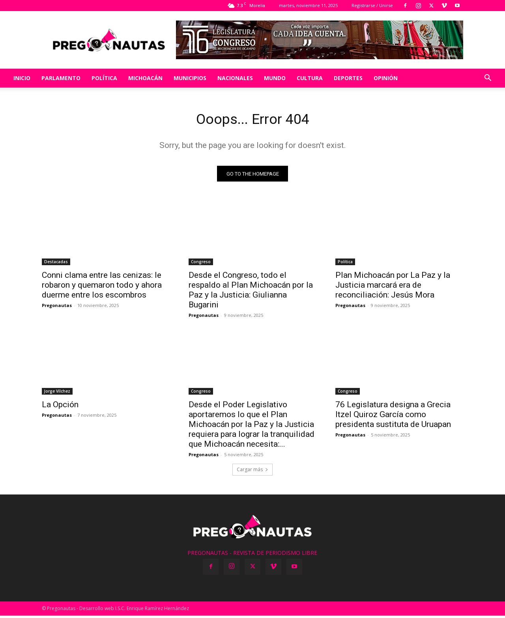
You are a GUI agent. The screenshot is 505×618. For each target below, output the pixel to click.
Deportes (348, 78)
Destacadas (56, 264)
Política (104, 78)
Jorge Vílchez (57, 393)
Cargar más (252, 471)
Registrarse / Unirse (372, 5)
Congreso (201, 264)
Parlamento (60, 78)
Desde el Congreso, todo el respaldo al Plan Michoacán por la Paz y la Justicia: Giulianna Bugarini (251, 292)
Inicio (21, 78)
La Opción (60, 407)
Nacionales (235, 78)
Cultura (310, 78)
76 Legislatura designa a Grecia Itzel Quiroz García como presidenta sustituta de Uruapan (393, 416)
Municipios (190, 78)
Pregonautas (57, 308)
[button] (487, 78)
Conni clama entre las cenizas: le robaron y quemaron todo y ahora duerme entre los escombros (102, 287)
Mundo (275, 78)
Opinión (386, 78)
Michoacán (145, 78)
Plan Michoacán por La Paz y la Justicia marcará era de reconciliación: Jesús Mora (392, 287)
